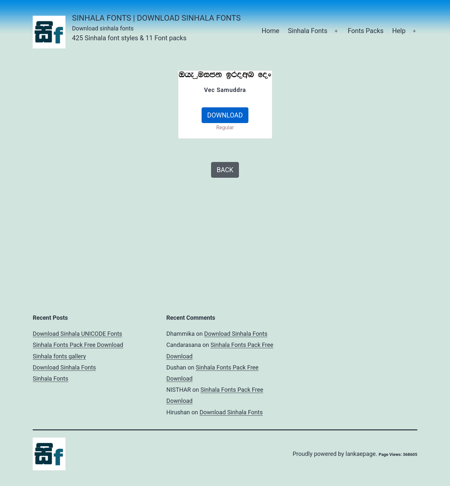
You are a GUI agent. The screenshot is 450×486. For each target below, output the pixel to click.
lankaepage (361, 453)
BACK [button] (225, 170)
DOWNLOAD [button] (225, 115)
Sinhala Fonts (308, 31)
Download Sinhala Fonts (64, 367)
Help (398, 31)
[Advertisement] (101, 116)
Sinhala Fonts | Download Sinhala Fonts (156, 18)
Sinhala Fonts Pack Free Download (78, 344)
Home (270, 31)
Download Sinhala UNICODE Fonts (77, 333)
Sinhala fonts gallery (59, 356)
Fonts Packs (365, 31)
